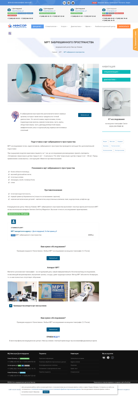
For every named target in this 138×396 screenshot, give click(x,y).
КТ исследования (116, 119)
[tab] (53, 307)
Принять (46, 392)
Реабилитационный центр (105, 26)
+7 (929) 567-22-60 (58, 16)
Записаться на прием (77, 358)
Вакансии (101, 2)
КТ (107, 13)
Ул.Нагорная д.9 (111, 11)
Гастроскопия (115, 146)
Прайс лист (74, 368)
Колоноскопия (107, 150)
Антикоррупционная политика (48, 365)
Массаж (112, 141)
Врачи (107, 2)
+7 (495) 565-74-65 (121, 18)
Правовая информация (46, 358)
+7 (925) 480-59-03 (108, 18)
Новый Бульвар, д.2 (18, 11)
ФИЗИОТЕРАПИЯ (12, 13)
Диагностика (76, 26)
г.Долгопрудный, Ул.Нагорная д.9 (44, 231)
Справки (120, 141)
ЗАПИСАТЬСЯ (124, 26)
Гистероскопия (119, 150)
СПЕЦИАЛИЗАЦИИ (111, 72)
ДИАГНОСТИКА (110, 80)
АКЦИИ (94, 2)
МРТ (104, 13)
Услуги (64, 26)
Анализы (105, 146)
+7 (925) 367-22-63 (89, 16)
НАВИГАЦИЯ (108, 66)
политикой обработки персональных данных (67, 389)
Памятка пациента (45, 372)
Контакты (122, 2)
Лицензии (74, 365)
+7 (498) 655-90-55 (14, 18)
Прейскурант (113, 2)
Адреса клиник (75, 362)
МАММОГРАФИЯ (119, 13)
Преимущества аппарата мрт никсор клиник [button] (29, 306)
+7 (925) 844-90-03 (27, 18)
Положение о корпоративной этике (50, 368)
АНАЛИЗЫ (30, 13)
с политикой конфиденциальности (41, 389)
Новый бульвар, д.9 (81, 11)
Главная (54, 52)
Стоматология (51, 26)
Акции (105, 141)
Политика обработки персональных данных (52, 362)
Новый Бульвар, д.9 (49, 11)
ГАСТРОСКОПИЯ (22, 13)
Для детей (37, 26)
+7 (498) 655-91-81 (77, 16)
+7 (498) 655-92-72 (45, 16)
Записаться (85, 115)
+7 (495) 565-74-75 (108, 20)
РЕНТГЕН (111, 13)
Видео (128, 2)
